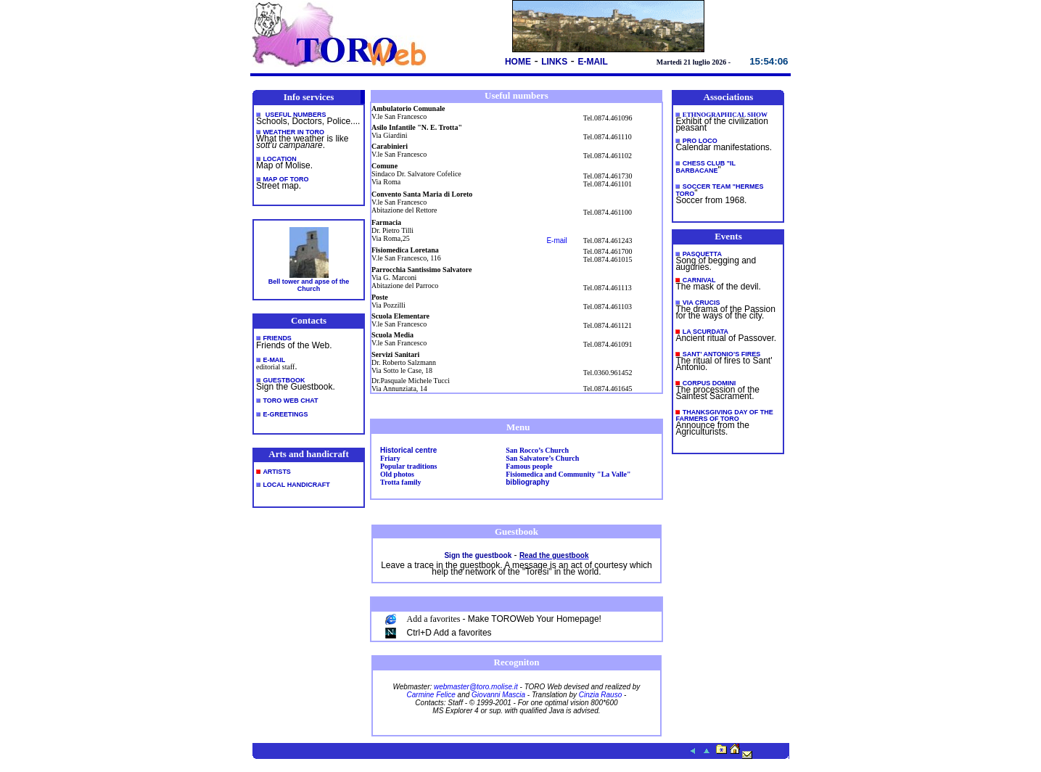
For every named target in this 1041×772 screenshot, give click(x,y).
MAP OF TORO (285, 179)
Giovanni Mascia (498, 695)
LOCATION (279, 159)
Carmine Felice (431, 695)
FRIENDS (277, 338)
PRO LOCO (700, 140)
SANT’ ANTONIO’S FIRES (722, 354)
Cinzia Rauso (600, 695)
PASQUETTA (702, 254)
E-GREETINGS (285, 414)
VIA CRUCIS (701, 302)
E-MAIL (592, 62)
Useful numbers (296, 114)
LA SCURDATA (705, 331)
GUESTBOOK (284, 380)
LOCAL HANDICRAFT (296, 484)
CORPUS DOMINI (709, 383)
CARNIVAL (699, 280)
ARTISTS (277, 471)
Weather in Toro (293, 132)
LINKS (554, 62)
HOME (518, 62)
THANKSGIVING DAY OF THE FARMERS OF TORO (724, 415)
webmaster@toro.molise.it (476, 687)
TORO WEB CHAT (290, 400)
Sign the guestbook (477, 555)
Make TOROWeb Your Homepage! (534, 619)
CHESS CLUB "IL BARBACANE (705, 167)
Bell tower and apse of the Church (309, 285)
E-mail (556, 241)
